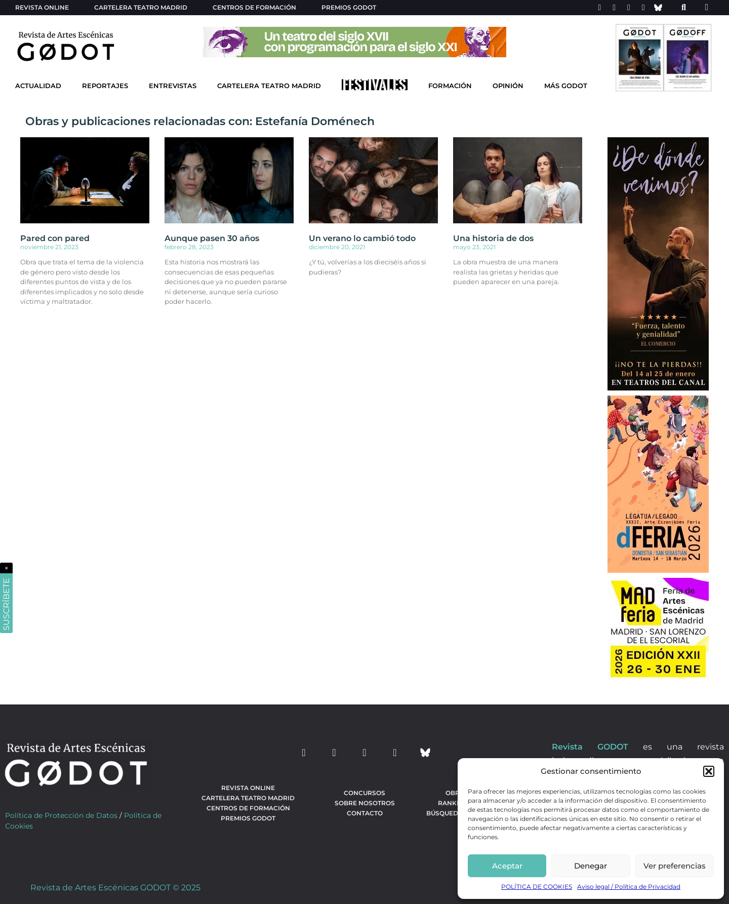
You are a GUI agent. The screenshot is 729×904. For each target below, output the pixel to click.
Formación (450, 86)
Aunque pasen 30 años (212, 238)
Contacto (365, 813)
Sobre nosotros (365, 803)
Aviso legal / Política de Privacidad (628, 886)
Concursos (364, 793)
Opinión (508, 86)
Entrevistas (172, 86)
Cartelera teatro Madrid (140, 7)
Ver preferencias (674, 866)
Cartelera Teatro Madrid (269, 86)
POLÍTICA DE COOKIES (536, 886)
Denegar (590, 866)
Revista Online (42, 7)
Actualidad (38, 86)
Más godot (565, 86)
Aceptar (507, 866)
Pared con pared (55, 238)
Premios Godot (348, 7)
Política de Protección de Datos (61, 815)
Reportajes (105, 86)
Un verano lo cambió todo (362, 238)
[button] (709, 771)
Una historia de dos (493, 238)
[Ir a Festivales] (375, 87)
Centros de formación (254, 7)
